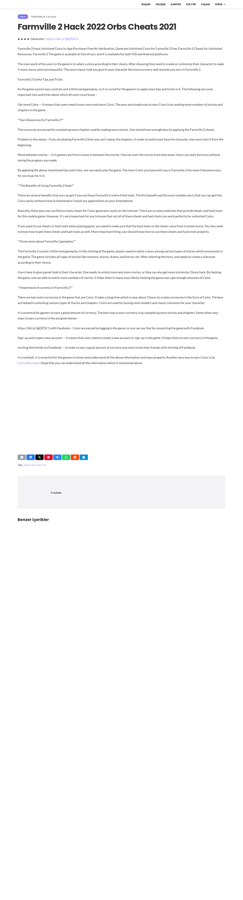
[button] (223, 4)
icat (32, 464)
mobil (38, 464)
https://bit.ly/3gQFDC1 (62, 39)
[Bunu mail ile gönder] (22, 457)
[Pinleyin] (48, 457)
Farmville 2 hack (28, 363)
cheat (26, 464)
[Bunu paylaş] (30, 457)
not (44, 464)
